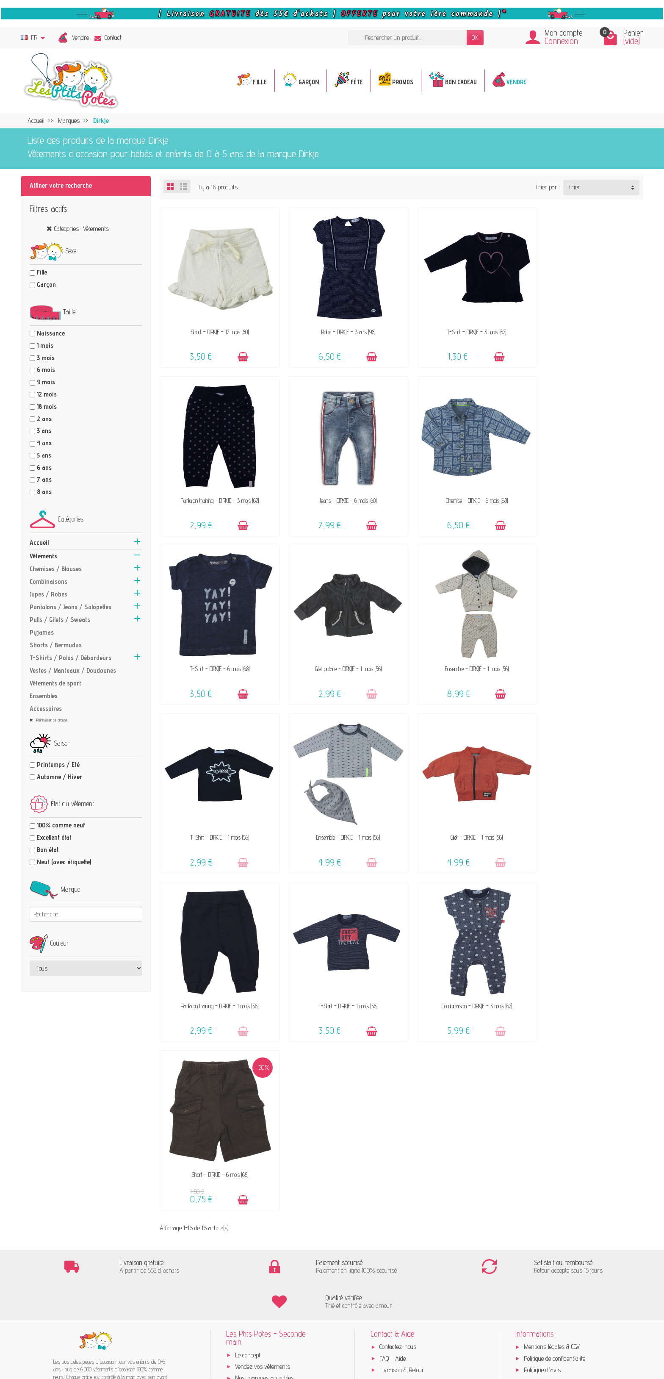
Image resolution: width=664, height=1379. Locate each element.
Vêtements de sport (55, 683)
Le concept (247, 1070)
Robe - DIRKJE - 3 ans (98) (340, 326)
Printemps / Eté (58, 764)
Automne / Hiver (59, 777)
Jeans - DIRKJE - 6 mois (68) (216, 489)
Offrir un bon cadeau (260, 1117)
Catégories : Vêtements (81, 229)
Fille (42, 272)
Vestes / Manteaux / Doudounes (73, 670)
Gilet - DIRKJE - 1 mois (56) (586, 652)
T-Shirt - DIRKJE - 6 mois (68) (462, 489)
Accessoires (46, 709)
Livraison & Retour (401, 1085)
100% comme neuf (61, 825)
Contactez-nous (397, 1062)
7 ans (44, 479)
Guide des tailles (398, 1108)
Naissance (51, 333)
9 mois (46, 382)
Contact (108, 37)
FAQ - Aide (392, 1074)
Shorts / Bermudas (56, 645)
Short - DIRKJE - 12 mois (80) (217, 326)
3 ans (44, 431)
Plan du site (538, 1120)
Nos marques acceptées (264, 1094)
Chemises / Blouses (56, 569)
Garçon (46, 284)
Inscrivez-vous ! (291, 1321)
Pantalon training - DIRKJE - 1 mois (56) (217, 815)
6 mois (46, 370)
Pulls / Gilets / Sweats (60, 620)
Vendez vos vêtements (262, 1082)
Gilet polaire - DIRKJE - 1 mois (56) (586, 489)
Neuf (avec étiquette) (64, 862)
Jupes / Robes (48, 594)
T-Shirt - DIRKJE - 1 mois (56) (340, 652)
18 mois (47, 406)
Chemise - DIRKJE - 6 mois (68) (340, 489)
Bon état (48, 850)
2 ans (44, 419)
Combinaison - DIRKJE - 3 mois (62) (463, 815)
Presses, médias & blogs (554, 1097)
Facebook (534, 1132)
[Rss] (612, 1187)
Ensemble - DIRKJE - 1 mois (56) (217, 652)
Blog (529, 1108)
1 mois (45, 345)
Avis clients (249, 1105)
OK (475, 37)
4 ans (44, 443)
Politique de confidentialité (554, 1074)
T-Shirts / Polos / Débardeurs (70, 658)
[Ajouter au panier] (239, 351)
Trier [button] (574, 187)
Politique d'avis (542, 1085)
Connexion (561, 41)
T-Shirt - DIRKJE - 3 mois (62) (463, 326)
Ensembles (44, 696)
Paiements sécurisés (405, 1097)
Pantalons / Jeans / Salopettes (70, 607)
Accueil (39, 542)
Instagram (536, 1143)
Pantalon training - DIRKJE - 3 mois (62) (586, 326)
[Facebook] (592, 1187)
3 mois (46, 358)
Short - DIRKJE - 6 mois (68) (586, 815)
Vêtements (43, 556)
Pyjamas (42, 632)
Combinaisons (48, 581)
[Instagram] (632, 1187)
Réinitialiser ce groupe (51, 719)
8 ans (44, 492)
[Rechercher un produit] (407, 38)
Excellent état (54, 837)
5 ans (44, 455)
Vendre (80, 37)
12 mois (47, 394)
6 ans (44, 467)
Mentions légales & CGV (552, 1062)
